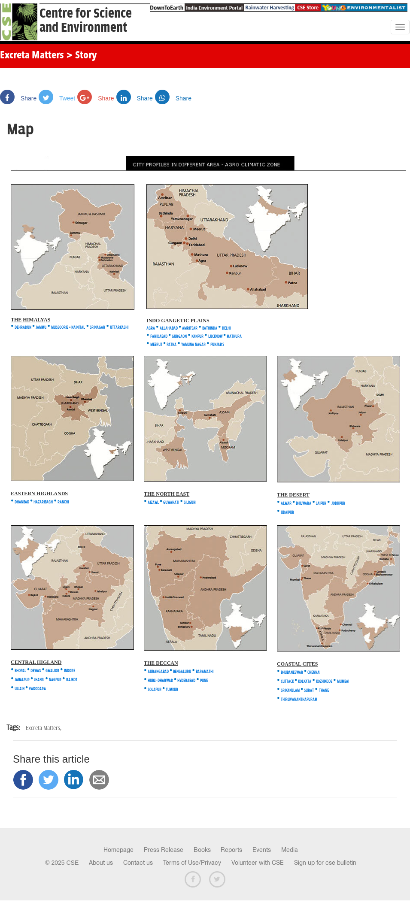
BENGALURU (182, 672)
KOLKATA (304, 681)
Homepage (118, 849)
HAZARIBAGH (43, 502)
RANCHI (63, 502)
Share (18, 98)
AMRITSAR (189, 328)
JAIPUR (321, 503)
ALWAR (286, 503)
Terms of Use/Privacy (192, 862)
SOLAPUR (154, 690)
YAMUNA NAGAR (193, 344)
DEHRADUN (22, 327)
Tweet (57, 98)
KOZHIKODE (324, 681)
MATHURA (234, 336)
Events (261, 849)
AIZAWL (153, 502)
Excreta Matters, (43, 728)
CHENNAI (313, 672)
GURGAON (179, 336)
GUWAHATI (171, 502)
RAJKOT (71, 680)
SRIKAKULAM (290, 690)
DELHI (226, 328)
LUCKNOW (215, 336)
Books (202, 849)
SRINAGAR (97, 327)
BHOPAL (20, 671)
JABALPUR (22, 680)
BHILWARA (303, 503)
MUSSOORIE (59, 327)
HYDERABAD (185, 681)
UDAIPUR (287, 512)
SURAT (309, 690)
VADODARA (37, 689)
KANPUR (197, 336)
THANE (324, 690)
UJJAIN (19, 689)
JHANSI (39, 680)
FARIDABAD (158, 336)
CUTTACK (288, 681)
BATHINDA (209, 328)
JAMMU (41, 327)
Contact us (138, 862)
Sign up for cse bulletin (325, 862)
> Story (81, 56)
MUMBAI (343, 681)
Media (289, 849)
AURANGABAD (158, 672)
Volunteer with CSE (257, 862)
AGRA (150, 328)
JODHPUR (338, 503)
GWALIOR (52, 671)
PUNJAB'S (217, 344)
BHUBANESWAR (292, 672)
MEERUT (156, 344)
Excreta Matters (32, 56)
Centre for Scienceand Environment (85, 20)
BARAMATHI (204, 672)
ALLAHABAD (169, 328)
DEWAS (35, 671)
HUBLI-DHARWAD (160, 681)
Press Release (163, 849)
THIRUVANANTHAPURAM (299, 699)
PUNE (204, 681)
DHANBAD (21, 502)
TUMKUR (172, 690)
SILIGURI (190, 502)
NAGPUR (55, 680)
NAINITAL (78, 327)
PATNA (171, 344)
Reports (231, 849)
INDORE (69, 671)
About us (101, 862)
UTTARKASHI (119, 327)
